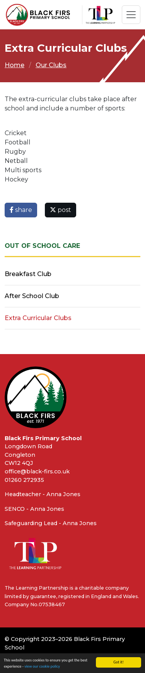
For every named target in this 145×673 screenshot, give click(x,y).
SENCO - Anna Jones (34, 508)
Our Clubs (51, 65)
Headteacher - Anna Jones (42, 494)
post (60, 210)
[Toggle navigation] (131, 14)
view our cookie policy (42, 666)
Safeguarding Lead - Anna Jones (51, 523)
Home (14, 65)
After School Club (32, 296)
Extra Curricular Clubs (38, 318)
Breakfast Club (28, 274)
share (21, 210)
